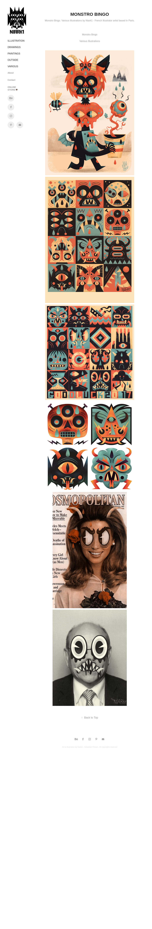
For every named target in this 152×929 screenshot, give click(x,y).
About (11, 73)
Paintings (14, 53)
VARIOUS (13, 66)
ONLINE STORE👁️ (13, 88)
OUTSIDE (13, 60)
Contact (11, 80)
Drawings (14, 47)
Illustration (16, 41)
